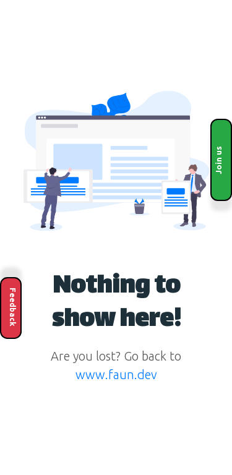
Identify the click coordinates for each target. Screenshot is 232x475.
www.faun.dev (116, 374)
